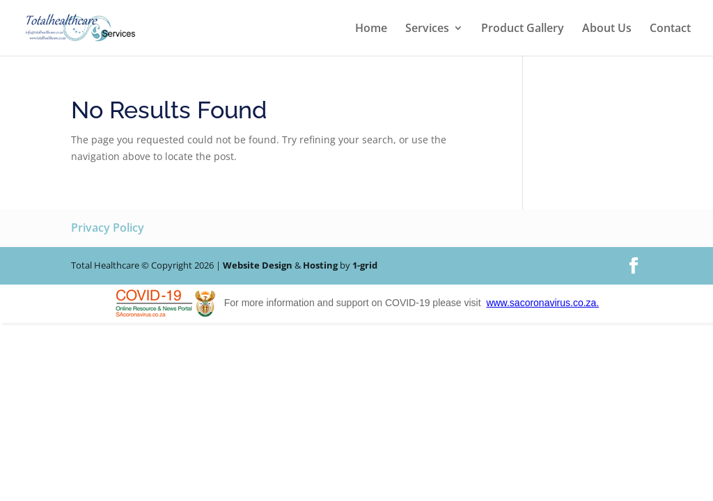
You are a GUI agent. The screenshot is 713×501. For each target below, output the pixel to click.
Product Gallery (522, 29)
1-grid (364, 265)
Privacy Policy (107, 227)
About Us (607, 29)
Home (371, 29)
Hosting (320, 265)
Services (427, 29)
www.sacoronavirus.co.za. (542, 302)
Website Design (257, 265)
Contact (670, 29)
